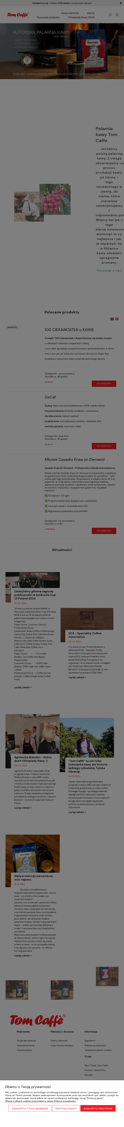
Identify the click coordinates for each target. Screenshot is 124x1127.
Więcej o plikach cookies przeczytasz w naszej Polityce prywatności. (40, 1101)
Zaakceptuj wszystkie (98, 1108)
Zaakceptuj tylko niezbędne (30, 1108)
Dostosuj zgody (66, 1108)
